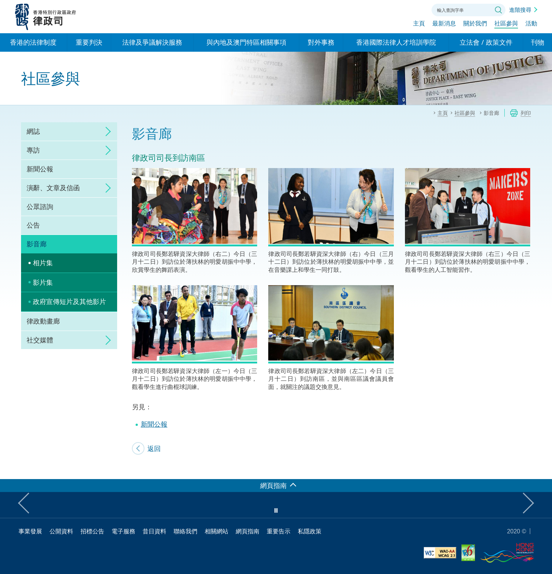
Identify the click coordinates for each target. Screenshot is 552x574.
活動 (531, 25)
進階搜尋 (520, 9)
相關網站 (216, 531)
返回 (154, 448)
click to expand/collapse (106, 131)
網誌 (33, 131)
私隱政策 (309, 531)
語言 (376, 9)
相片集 (43, 262)
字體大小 (396, 9)
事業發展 (30, 531)
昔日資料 (154, 531)
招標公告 (92, 531)
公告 (33, 225)
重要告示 (278, 531)
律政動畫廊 (43, 321)
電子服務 (123, 531)
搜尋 (498, 10)
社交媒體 (40, 339)
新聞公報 (40, 168)
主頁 (419, 25)
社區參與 (506, 25)
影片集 (43, 282)
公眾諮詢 (40, 206)
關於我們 (475, 25)
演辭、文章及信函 (53, 187)
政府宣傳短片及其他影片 (69, 301)
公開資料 (61, 531)
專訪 (33, 150)
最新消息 (444, 25)
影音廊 (37, 243)
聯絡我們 (416, 9)
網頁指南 (247, 531)
